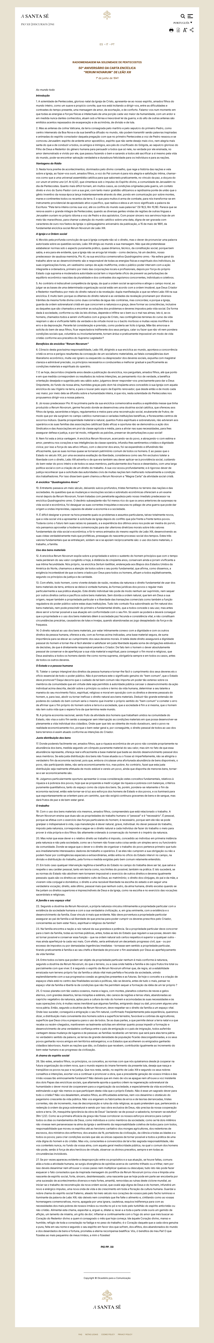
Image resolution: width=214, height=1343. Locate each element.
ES (101, 44)
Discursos (40, 24)
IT (107, 44)
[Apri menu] (190, 16)
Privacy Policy (125, 1334)
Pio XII (26, 24)
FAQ (80, 1334)
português (181, 23)
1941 (51, 24)
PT (113, 44)
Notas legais (91, 1334)
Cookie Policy (108, 1334)
